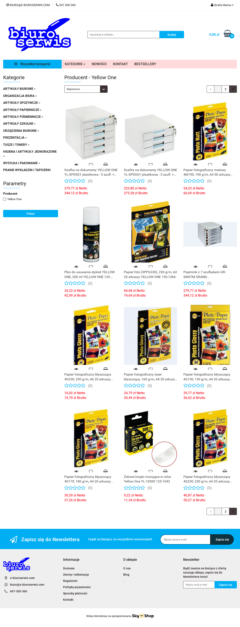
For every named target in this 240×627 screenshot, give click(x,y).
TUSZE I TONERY (16, 145)
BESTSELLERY (145, 64)
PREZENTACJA (15, 138)
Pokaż (31, 213)
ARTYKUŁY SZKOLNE (19, 124)
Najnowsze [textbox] (73, 89)
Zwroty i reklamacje (76, 574)
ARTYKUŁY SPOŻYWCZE (21, 103)
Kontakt (68, 599)
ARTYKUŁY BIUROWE (19, 89)
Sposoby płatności (75, 593)
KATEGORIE (75, 64)
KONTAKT (120, 64)
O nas (127, 568)
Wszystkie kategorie (32, 64)
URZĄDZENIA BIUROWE (21, 131)
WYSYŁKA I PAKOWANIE (21, 163)
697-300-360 (18, 591)
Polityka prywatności (77, 587)
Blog (126, 574)
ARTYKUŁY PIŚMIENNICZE (23, 117)
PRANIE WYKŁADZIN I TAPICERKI (27, 170)
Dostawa (69, 568)
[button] (71, 559)
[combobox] (86, 89)
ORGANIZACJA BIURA (20, 96)
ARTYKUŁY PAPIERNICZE (22, 110)
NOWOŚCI (99, 64)
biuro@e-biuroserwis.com (27, 584)
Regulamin (70, 581)
